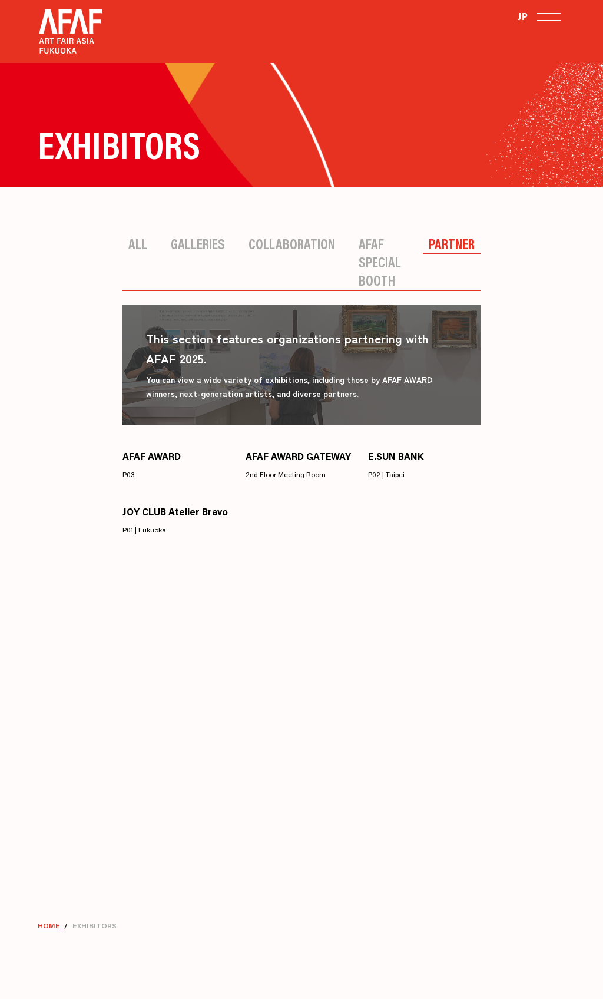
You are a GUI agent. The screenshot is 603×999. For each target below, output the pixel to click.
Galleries (198, 243)
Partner (452, 243)
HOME (48, 925)
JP (523, 16)
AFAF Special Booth (380, 261)
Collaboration (292, 243)
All (137, 243)
